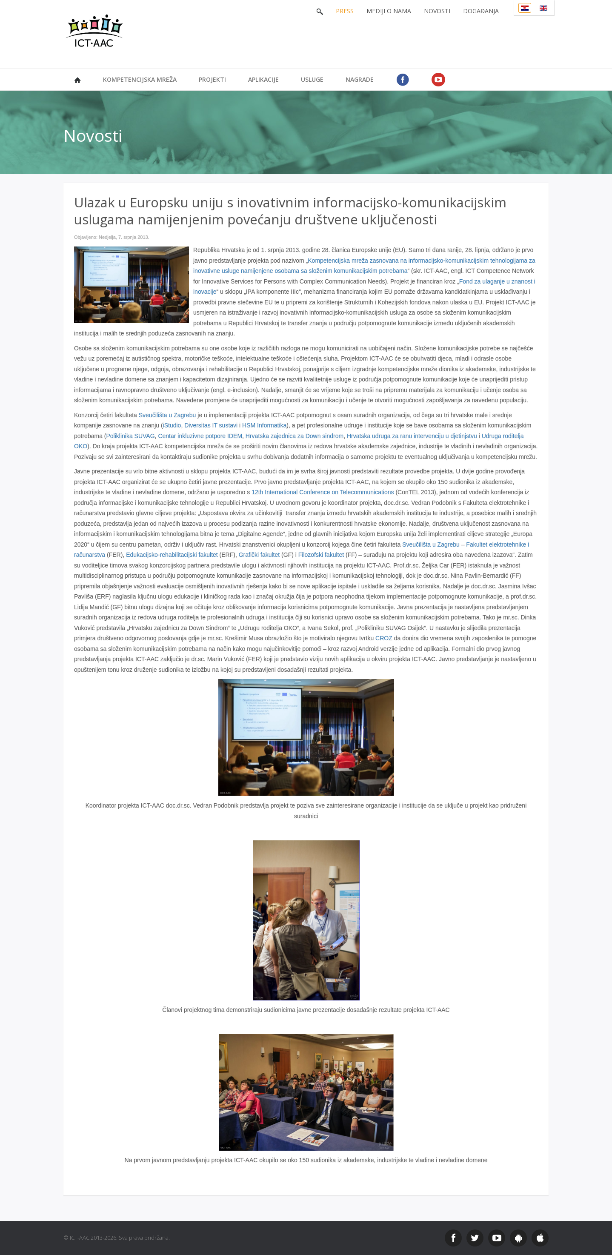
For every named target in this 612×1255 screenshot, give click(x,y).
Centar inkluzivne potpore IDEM (200, 436)
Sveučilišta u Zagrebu (167, 415)
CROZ (383, 638)
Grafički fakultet (259, 554)
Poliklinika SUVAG (130, 436)
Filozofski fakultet (321, 554)
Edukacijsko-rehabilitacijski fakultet (172, 554)
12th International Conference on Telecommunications (323, 492)
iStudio (172, 425)
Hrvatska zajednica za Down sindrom (294, 436)
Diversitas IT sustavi (211, 425)
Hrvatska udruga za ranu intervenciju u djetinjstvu (412, 436)
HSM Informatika (263, 425)
